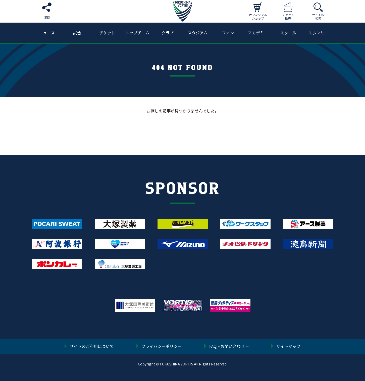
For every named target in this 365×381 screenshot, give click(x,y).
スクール (288, 33)
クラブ (168, 33)
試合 (77, 33)
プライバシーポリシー (161, 346)
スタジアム (197, 33)
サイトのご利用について (92, 346)
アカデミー (258, 33)
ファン (228, 33)
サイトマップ (288, 346)
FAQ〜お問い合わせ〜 (229, 346)
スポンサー (318, 33)
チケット (107, 33)
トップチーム (137, 33)
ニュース (47, 33)
